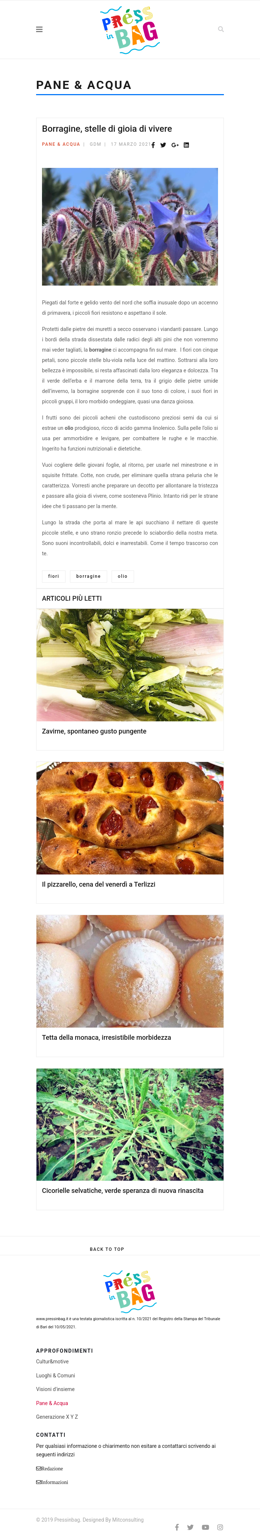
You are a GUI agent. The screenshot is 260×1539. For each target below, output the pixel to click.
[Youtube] (205, 1527)
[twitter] (190, 1527)
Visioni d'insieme (55, 1389)
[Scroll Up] (107, 1249)
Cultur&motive (52, 1361)
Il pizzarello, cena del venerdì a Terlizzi (98, 884)
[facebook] (177, 1527)
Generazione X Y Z (57, 1417)
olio (123, 576)
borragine (88, 576)
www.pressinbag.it (52, 1319)
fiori (53, 576)
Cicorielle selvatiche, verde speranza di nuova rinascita (123, 1190)
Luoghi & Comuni (55, 1375)
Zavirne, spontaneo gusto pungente (94, 731)
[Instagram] (220, 1527)
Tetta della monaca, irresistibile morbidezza (106, 1037)
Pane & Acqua (61, 144)
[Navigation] (55, 29)
